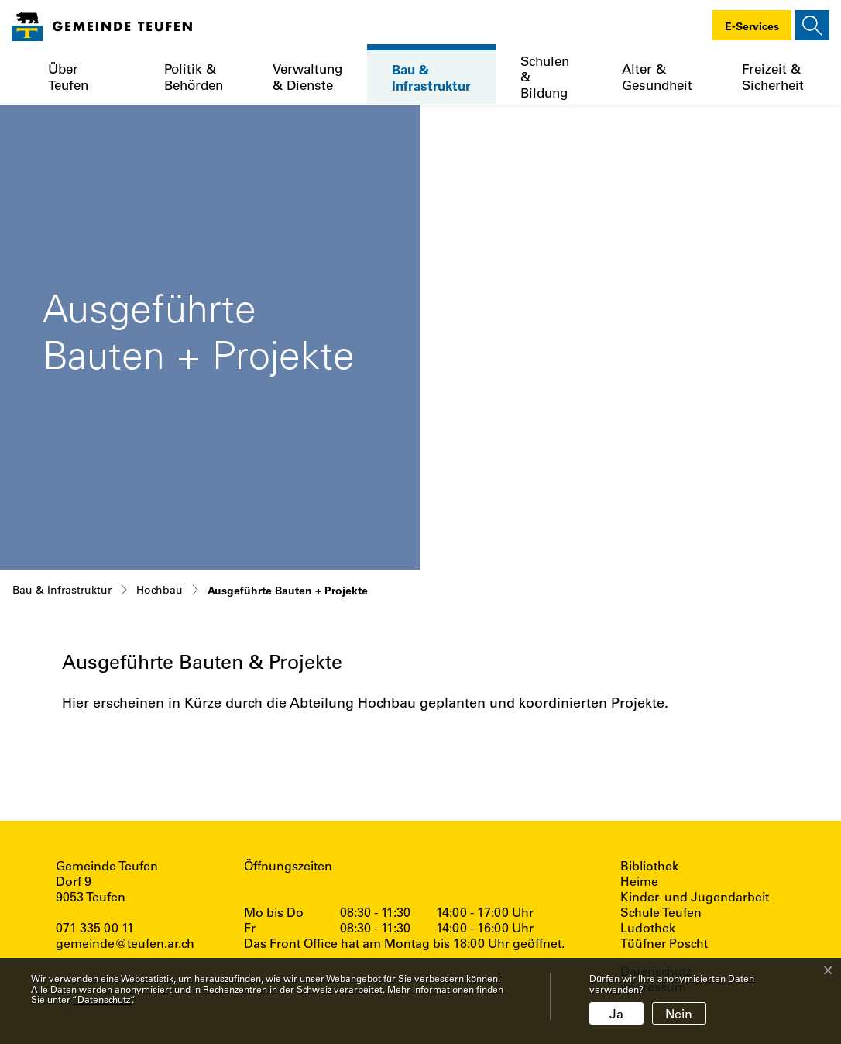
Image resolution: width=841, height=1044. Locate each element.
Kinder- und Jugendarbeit (694, 896)
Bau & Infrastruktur (431, 77)
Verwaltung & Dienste (307, 76)
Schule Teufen (661, 912)
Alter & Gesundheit (657, 76)
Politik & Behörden (193, 76)
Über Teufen (68, 76)
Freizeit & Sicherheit (773, 76)
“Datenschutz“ (102, 999)
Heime (639, 881)
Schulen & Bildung (544, 77)
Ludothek (647, 927)
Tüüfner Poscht (664, 943)
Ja (616, 1013)
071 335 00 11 (95, 927)
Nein (678, 1013)
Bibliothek (649, 865)
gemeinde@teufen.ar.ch (125, 943)
